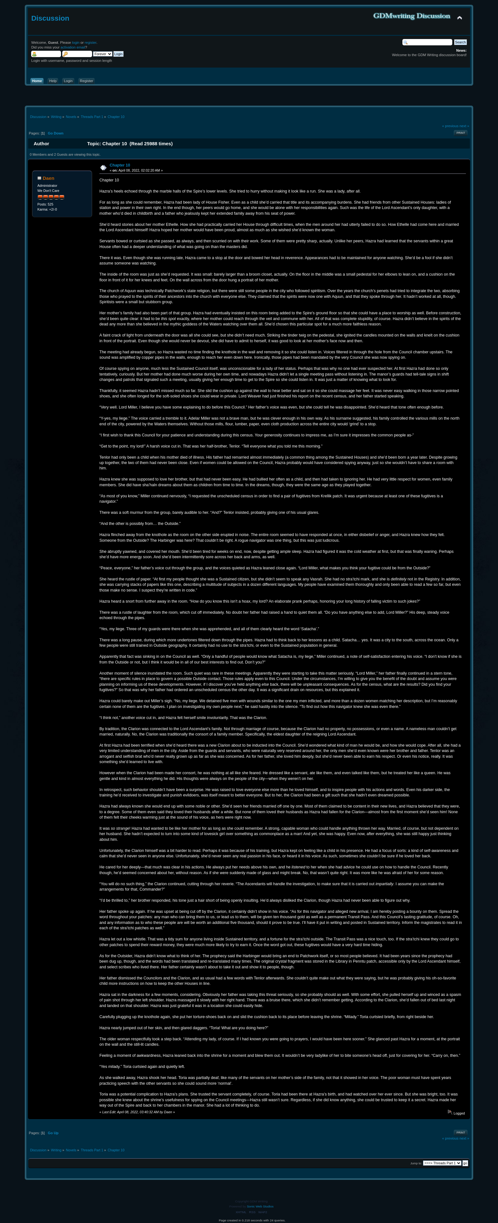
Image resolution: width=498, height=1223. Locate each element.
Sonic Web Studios (260, 1206)
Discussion (50, 18)
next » (464, 126)
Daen (49, 178)
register (91, 42)
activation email (73, 47)
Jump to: (416, 1163)
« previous (450, 126)
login (76, 42)
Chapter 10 (120, 165)
